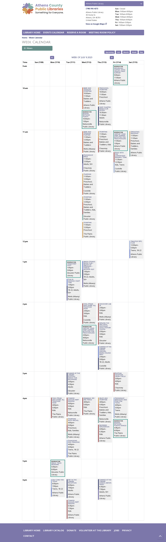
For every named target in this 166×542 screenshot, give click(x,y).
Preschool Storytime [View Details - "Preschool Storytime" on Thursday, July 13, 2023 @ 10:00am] (103, 89)
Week (134, 52)
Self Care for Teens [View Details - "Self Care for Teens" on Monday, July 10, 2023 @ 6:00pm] (58, 480)
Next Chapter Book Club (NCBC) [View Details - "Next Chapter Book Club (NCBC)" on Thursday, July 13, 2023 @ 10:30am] (105, 109)
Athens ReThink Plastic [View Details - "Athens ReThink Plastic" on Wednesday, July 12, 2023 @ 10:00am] (86, 115)
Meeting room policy (102, 32)
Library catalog (53, 530)
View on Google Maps (95, 24)
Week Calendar (35, 37)
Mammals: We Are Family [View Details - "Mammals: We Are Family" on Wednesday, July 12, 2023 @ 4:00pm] (89, 399)
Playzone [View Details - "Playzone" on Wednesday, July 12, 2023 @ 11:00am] (87, 174)
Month (126, 52)
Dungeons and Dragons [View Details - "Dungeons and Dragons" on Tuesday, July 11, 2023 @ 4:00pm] (74, 441)
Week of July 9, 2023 (82, 57)
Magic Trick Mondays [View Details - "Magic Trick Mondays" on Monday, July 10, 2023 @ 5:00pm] (56, 463)
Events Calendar (53, 32)
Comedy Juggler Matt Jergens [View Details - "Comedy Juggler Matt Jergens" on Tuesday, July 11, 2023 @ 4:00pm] (73, 400)
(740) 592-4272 (92, 8)
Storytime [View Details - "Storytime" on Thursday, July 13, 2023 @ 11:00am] (103, 132)
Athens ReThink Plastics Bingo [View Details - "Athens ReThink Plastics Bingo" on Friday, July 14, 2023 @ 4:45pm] (120, 424)
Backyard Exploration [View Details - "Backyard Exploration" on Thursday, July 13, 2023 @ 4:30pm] (104, 426)
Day (141, 52)
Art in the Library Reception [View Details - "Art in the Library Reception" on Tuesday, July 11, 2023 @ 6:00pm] (72, 481)
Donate (71, 530)
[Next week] (112, 57)
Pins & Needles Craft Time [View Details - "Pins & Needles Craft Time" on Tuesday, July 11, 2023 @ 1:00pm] (74, 281)
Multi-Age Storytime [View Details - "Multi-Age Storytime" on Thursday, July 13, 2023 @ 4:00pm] (103, 399)
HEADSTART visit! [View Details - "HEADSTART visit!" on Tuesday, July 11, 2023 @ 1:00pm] (71, 264)
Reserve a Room (76, 32)
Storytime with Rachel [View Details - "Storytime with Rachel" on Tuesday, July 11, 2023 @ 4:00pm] (73, 419)
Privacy (127, 530)
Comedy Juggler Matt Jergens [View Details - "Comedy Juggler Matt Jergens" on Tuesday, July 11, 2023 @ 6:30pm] (73, 502)
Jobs (116, 530)
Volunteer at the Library (95, 530)
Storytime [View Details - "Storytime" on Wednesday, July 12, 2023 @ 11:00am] (88, 197)
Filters (29, 48)
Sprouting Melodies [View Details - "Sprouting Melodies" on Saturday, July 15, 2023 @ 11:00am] (135, 132)
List (118, 52)
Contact (28, 535)
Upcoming (110, 52)
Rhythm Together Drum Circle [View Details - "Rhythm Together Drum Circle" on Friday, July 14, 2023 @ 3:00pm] (120, 375)
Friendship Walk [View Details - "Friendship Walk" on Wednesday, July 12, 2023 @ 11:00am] (88, 156)
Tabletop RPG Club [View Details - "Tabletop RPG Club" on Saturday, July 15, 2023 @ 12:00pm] (136, 242)
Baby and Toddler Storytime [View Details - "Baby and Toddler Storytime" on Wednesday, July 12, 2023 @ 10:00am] (88, 89)
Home (24, 37)
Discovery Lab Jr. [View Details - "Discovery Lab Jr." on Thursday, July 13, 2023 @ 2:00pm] (105, 304)
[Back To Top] (160, 536)
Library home (31, 32)
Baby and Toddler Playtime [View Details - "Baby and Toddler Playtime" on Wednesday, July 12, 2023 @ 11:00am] (87, 133)
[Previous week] (52, 57)
